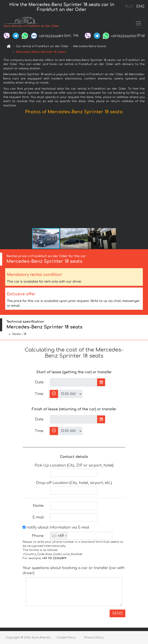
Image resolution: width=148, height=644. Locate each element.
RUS (129, 6)
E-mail (38, 517)
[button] (144, 172)
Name (38, 506)
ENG (140, 6)
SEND (117, 613)
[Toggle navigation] (138, 23)
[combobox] (59, 536)
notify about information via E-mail (56, 527)
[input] (73, 382)
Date (39, 382)
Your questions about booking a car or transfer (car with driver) (73, 570)
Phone (38, 536)
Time (39, 394)
